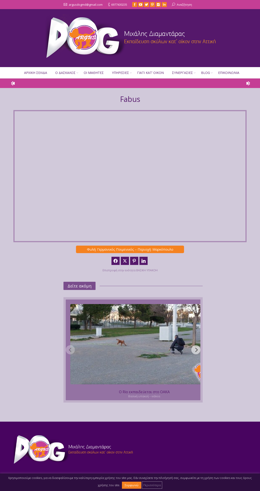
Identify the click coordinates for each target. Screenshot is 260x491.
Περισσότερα (152, 485)
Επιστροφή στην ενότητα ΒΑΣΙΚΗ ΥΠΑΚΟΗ (130, 270)
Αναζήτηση (184, 5)
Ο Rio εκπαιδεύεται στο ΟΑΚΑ (144, 391)
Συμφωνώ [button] (132, 485)
